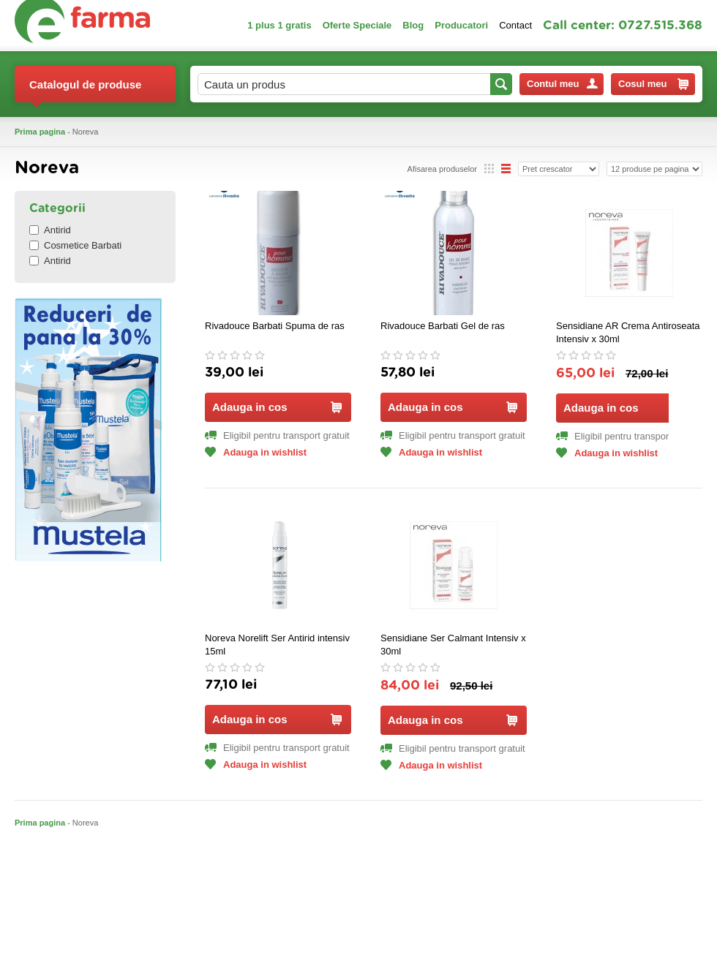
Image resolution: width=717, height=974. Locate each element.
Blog (413, 25)
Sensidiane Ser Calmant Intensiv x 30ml (453, 645)
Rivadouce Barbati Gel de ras (442, 325)
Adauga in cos (277, 407)
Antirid (50, 229)
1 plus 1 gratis (279, 25)
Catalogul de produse (85, 90)
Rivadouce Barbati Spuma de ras (275, 325)
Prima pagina (40, 131)
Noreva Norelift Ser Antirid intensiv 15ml (277, 645)
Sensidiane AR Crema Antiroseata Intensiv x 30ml (628, 332)
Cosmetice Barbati (75, 245)
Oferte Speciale (357, 25)
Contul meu (562, 83)
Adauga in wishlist (256, 452)
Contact (515, 25)
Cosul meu (653, 84)
